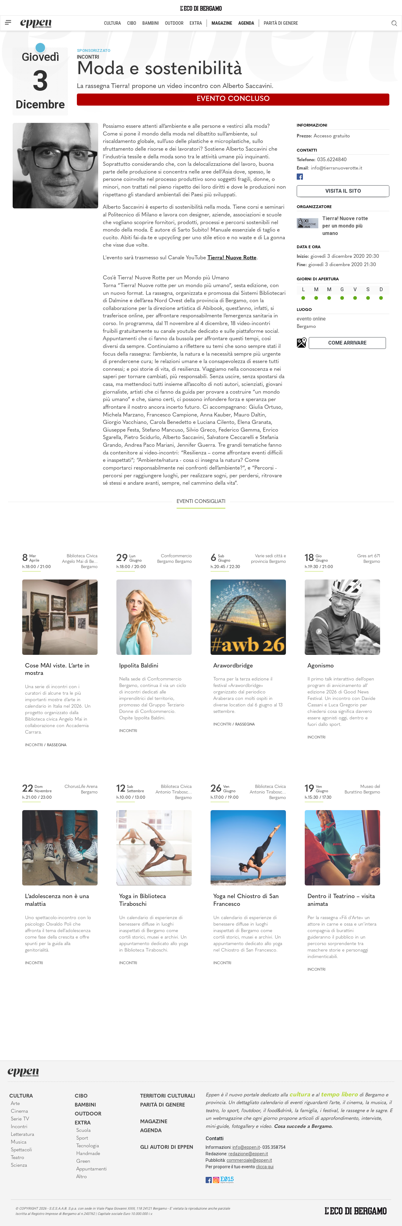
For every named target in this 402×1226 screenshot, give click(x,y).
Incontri (88, 57)
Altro (81, 1176)
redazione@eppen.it (248, 1153)
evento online (311, 319)
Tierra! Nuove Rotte (232, 258)
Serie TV (20, 1119)
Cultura (21, 1096)
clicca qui (265, 1166)
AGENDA (246, 23)
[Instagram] (216, 1180)
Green (83, 1161)
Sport (82, 1138)
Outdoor (88, 1114)
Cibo (81, 1096)
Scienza (19, 1165)
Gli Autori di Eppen (166, 1147)
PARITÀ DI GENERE (281, 23)
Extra (82, 1123)
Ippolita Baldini (138, 666)
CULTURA (112, 23)
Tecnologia (87, 1146)
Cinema (19, 1111)
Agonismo (321, 666)
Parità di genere (162, 1105)
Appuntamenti (91, 1169)
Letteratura (22, 1134)
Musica (19, 1142)
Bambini (85, 1105)
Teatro (17, 1157)
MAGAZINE (221, 23)
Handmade (88, 1153)
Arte (15, 1103)
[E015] (227, 1180)
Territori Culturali (167, 1096)
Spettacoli (21, 1150)
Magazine (153, 1121)
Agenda (150, 1130)
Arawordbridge (233, 666)
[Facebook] (300, 176)
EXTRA (196, 23)
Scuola (83, 1130)
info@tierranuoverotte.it (336, 168)
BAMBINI (150, 23)
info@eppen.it (246, 1147)
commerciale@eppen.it (249, 1160)
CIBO (131, 23)
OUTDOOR (174, 23)
